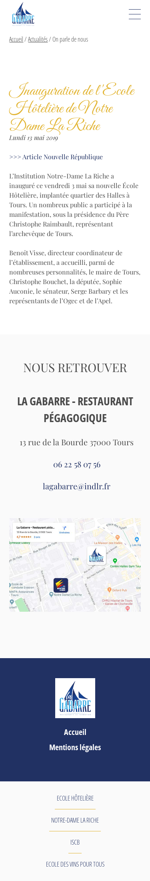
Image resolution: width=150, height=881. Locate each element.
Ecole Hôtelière (75, 798)
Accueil (16, 39)
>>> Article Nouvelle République (56, 156)
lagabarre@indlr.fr (76, 486)
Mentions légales (75, 747)
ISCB (75, 842)
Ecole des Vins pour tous (75, 864)
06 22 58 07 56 (76, 464)
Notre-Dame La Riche (75, 820)
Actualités (38, 39)
